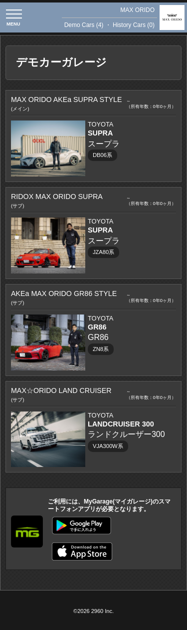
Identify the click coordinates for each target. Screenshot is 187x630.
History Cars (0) (134, 25)
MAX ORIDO (137, 10)
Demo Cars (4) (84, 25)
